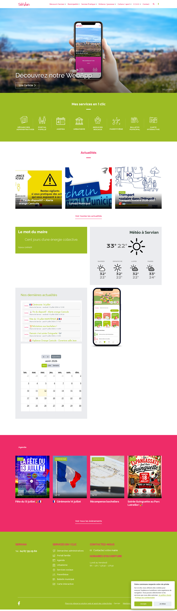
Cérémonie (60, 460)
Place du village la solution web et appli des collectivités (88, 605)
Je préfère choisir (164, 595)
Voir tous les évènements (88, 522)
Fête (20, 460)
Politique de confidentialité (145, 598)
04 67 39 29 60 (28, 552)
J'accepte (143, 604)
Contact (146, 4)
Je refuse (163, 604)
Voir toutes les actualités (88, 216)
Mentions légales (130, 605)
